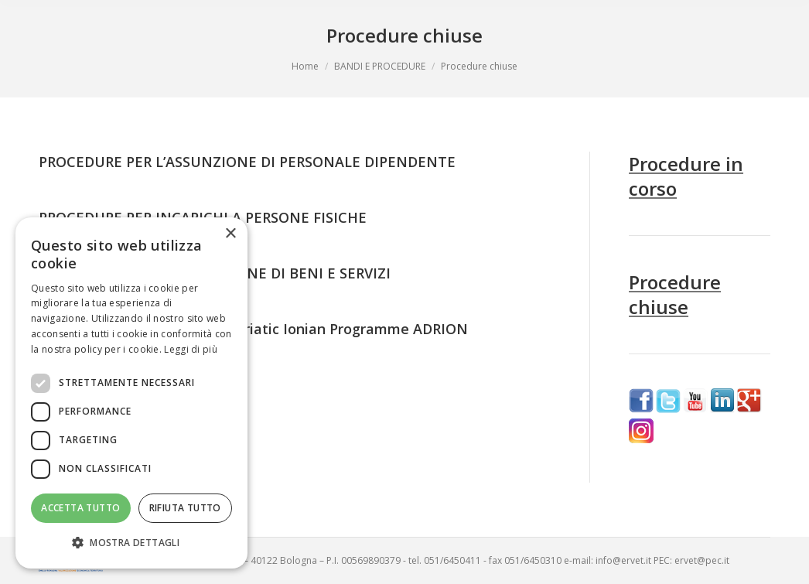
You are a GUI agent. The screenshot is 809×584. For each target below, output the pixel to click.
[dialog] (131, 393)
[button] (131, 543)
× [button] (230, 234)
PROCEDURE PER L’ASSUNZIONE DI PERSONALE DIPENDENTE (247, 161)
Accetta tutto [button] (80, 507)
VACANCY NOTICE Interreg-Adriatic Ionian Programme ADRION (253, 328)
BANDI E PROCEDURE (379, 66)
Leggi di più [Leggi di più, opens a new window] (190, 349)
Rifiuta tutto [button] (185, 507)
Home (305, 66)
